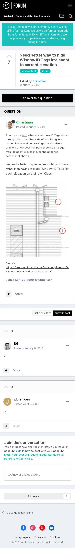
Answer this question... (24, 474)
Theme (40, 537)
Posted (31, 126)
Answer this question (37, 98)
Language (22, 537)
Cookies (55, 537)
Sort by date (62, 313)
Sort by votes (42, 313)
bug (24, 135)
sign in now (23, 450)
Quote (19, 293)
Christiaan (39, 81)
